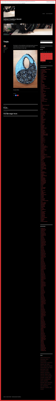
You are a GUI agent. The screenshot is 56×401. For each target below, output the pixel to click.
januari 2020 (43, 252)
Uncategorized (43, 211)
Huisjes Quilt (43, 370)
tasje (4, 50)
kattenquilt (42, 372)
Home (44, 13)
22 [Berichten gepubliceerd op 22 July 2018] (41, 58)
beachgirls (42, 82)
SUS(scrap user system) (44, 200)
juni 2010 (42, 341)
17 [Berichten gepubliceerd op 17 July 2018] (44, 57)
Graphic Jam (43, 115)
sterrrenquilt (43, 198)
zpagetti (42, 220)
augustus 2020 (43, 245)
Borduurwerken (43, 91)
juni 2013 (42, 305)
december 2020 (43, 241)
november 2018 (43, 266)
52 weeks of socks (43, 71)
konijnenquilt (47, 372)
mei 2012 (42, 318)
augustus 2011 (43, 327)
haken (47, 369)
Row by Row (43, 183)
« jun (42, 62)
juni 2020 (42, 247)
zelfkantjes (42, 219)
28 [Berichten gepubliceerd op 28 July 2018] (51, 58)
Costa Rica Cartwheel (44, 99)
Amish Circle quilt (43, 76)
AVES (42, 80)
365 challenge (43, 359)
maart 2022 (42, 231)
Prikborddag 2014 (43, 172)
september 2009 (43, 350)
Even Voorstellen (49, 13)
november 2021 (43, 234)
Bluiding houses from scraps (45, 88)
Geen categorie (43, 112)
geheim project (43, 113)
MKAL (42, 159)
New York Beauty (43, 165)
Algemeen (42, 75)
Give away (42, 114)
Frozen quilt (43, 111)
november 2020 (43, 242)
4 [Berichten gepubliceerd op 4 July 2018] (46, 53)
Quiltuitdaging (43, 178)
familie (42, 106)
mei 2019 (42, 260)
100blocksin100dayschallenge (45, 357)
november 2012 (43, 312)
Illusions (42, 123)
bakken (42, 81)
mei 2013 (42, 306)
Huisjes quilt (43, 122)
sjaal (46, 382)
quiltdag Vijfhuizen (44, 175)
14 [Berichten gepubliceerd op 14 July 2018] (51, 55)
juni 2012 (42, 317)
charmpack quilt (43, 95)
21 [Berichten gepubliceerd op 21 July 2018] (51, 57)
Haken (42, 116)
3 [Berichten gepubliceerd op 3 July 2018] (44, 53)
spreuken (42, 195)
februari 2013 (43, 309)
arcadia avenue (49, 362)
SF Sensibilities (43, 187)
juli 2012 (42, 316)
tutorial (42, 207)
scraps (42, 186)
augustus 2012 (43, 315)
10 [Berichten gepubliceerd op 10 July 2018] (44, 55)
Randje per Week (43, 180)
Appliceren (42, 77)
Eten (41, 104)
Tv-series (42, 208)
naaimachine (43, 163)
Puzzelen (42, 173)
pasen (42, 169)
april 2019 (42, 261)
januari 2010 (43, 346)
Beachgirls (42, 364)
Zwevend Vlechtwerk (44, 221)
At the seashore (43, 79)
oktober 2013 (43, 301)
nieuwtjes (42, 166)
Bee (41, 83)
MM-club (42, 160)
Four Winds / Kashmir (44, 109)
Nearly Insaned (43, 164)
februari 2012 (43, 321)
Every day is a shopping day (45, 105)
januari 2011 (43, 334)
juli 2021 (42, 236)
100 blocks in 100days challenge (46, 69)
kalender (47, 370)
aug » (50, 62)
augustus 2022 (43, 230)
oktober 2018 (43, 267)
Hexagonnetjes (43, 119)
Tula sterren (43, 205)
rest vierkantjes (43, 181)
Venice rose (43, 214)
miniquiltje (42, 158)
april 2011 (42, 331)
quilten (42, 176)
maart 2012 (42, 320)
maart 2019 (42, 262)
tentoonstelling (43, 203)
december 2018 (43, 265)
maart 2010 (42, 344)
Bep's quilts (43, 84)
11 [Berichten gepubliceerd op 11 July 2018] (46, 55)
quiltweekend (43, 179)
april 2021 (42, 237)
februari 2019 (43, 263)
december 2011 (43, 323)
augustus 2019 (43, 257)
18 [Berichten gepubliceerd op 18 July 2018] (46, 57)
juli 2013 (42, 304)
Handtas (42, 117)
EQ (41, 103)
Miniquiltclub (43, 157)
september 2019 (43, 256)
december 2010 (43, 335)
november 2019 (43, 254)
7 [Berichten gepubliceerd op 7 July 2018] (51, 53)
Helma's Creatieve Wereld (12, 19)
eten (48, 367)
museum (42, 161)
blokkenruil (43, 87)
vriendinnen (43, 216)
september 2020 (43, 244)
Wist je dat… (43, 218)
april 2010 (42, 343)
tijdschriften (43, 204)
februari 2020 (43, 251)
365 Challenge (43, 70)
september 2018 (43, 268)
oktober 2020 (43, 243)
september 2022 (43, 229)
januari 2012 (43, 322)
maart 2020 (42, 250)
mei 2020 (42, 248)
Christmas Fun (43, 96)
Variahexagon (43, 213)
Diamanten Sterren (44, 101)
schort (42, 185)
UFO (41, 210)
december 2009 (43, 347)
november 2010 (43, 336)
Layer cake (42, 374)
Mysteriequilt (43, 162)
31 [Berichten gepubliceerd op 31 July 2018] (44, 60)
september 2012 (43, 314)
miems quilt (42, 375)
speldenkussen (43, 192)
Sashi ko (42, 184)
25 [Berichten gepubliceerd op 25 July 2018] (46, 58)
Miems (50, 374)
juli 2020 (42, 246)
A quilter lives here (44, 72)
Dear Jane (42, 100)
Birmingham (43, 85)
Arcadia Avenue (43, 78)
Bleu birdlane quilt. (44, 86)
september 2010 (43, 338)
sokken (42, 191)
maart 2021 (42, 238)
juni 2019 (42, 259)
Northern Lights (43, 167)
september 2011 (43, 326)
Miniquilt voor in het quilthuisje (46, 156)
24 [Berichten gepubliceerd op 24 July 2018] (44, 58)
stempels (42, 196)
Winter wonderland (44, 217)
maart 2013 (42, 308)
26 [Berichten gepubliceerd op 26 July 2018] (48, 58)
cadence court (43, 93)
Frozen (42, 110)
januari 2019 (43, 264)
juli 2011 (42, 328)
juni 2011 (42, 329)
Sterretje (42, 197)
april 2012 (42, 319)
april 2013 (42, 307)
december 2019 (43, 253)
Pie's (42, 170)
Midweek (46, 374)
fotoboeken (42, 108)
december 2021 (43, 233)
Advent (42, 73)
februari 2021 (43, 239)
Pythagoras (42, 174)
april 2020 (42, 249)
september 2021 (43, 235)
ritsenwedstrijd (43, 182)
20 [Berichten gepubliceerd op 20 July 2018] (49, 57)
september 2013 (43, 302)
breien (42, 92)
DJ (41, 102)
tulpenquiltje (43, 206)
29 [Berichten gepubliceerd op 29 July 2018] (41, 60)
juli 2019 (42, 258)
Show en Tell (43, 188)
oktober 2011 (43, 325)
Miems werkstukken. (48, 375)
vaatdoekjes (43, 212)
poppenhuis (43, 171)
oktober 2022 (43, 228)
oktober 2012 (43, 313)
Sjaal (41, 189)
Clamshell (42, 97)
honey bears (43, 120)
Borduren (42, 90)
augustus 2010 (43, 339)
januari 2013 (43, 310)
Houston (42, 121)
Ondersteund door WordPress (16, 396)
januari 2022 (43, 232)
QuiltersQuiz (43, 177)
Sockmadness (43, 190)
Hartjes (42, 118)
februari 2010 (43, 345)
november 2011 (43, 324)
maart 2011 (42, 332)
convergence (43, 98)
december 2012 (43, 311)
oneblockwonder (43, 168)
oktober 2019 (43, 255)
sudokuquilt (43, 199)
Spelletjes (42, 193)
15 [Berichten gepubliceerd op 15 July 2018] (41, 57)
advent (47, 359)
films (42, 107)
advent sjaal (43, 74)
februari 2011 (43, 333)
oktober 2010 (43, 337)
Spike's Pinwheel (43, 194)
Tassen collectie (43, 202)
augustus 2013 (43, 303)
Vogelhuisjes (43, 215)
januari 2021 (43, 240)
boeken (42, 89)
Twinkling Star (43, 209)
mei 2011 (42, 330)
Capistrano (42, 94)
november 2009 (43, 348)
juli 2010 (42, 340)
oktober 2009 (43, 349)
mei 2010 (42, 342)
